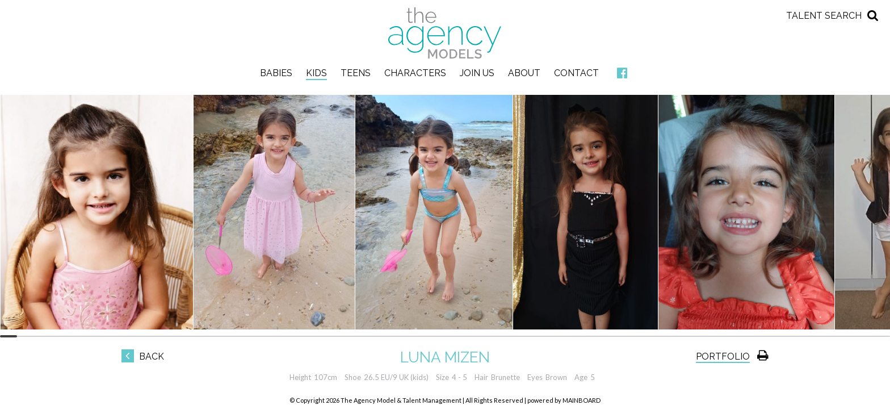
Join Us (477, 73)
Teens (356, 73)
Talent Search (824, 15)
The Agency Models (445, 33)
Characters (415, 73)
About (524, 73)
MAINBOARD (581, 400)
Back (142, 356)
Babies (276, 73)
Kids (316, 73)
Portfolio (723, 356)
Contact (576, 73)
